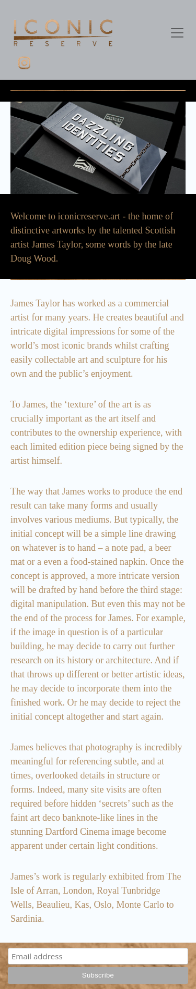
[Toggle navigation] (177, 33)
